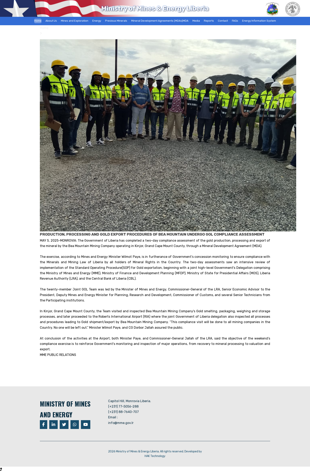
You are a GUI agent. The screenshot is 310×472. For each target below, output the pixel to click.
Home (37, 20)
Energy (96, 20)
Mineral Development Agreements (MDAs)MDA (159, 20)
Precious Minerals (116, 20)
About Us (51, 20)
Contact (223, 20)
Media (196, 20)
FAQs (235, 20)
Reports (209, 20)
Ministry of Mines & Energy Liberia (155, 8)
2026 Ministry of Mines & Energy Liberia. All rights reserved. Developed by (155, 451)
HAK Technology (155, 456)
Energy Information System (259, 20)
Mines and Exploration (74, 20)
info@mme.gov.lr (121, 423)
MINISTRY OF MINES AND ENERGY (65, 409)
